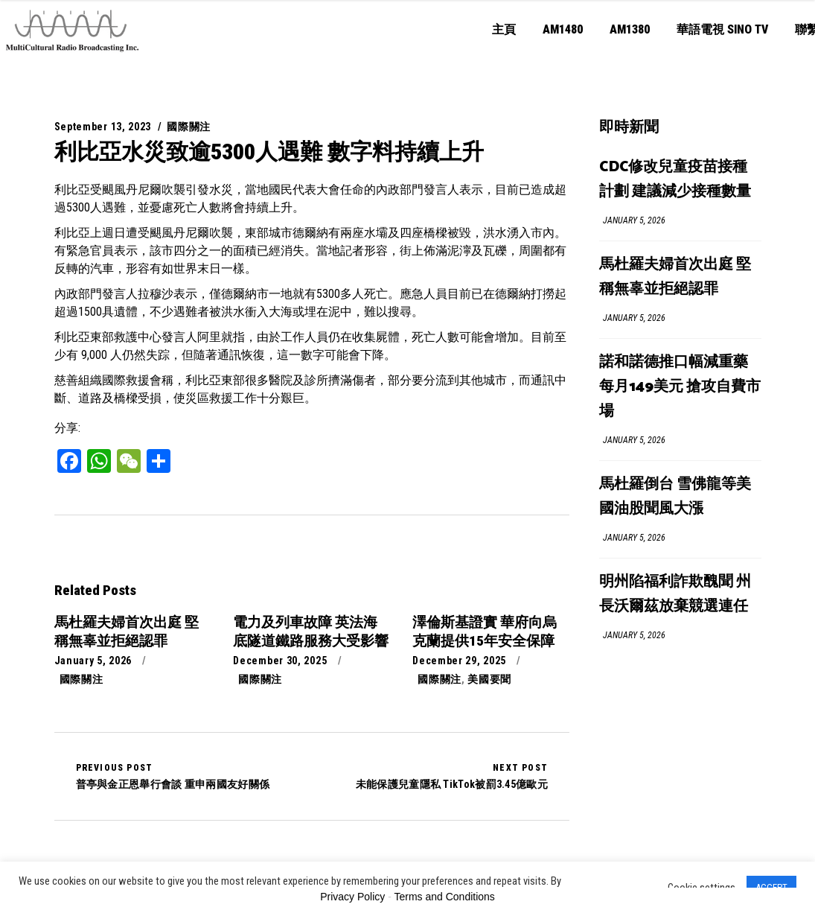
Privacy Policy (352, 897)
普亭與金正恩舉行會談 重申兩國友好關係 (173, 776)
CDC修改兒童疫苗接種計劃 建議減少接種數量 (675, 179)
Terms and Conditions (444, 897)
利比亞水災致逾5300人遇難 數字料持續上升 (269, 152)
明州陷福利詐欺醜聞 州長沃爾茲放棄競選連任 (675, 594)
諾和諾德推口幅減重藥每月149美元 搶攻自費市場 (680, 387)
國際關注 (189, 127)
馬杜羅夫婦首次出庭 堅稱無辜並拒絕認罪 (675, 277)
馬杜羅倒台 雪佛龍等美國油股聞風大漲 (675, 496)
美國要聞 (489, 679)
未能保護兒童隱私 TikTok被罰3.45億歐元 (452, 776)
